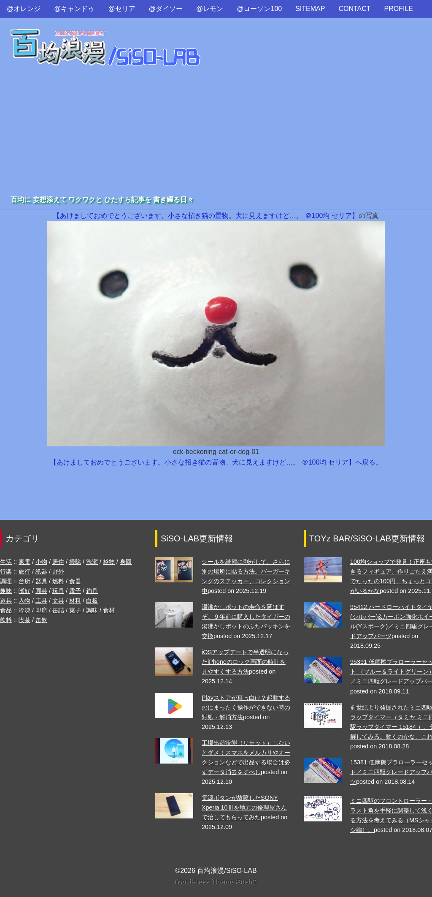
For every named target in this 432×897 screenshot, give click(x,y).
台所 (24, 581)
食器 (75, 581)
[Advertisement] (215, 130)
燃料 (58, 581)
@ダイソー (166, 8)
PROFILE (398, 8)
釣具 (92, 590)
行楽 (6, 571)
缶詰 (58, 610)
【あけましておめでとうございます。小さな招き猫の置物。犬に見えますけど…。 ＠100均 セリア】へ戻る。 (216, 462)
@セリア (121, 8)
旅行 (24, 571)
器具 (41, 581)
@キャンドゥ (74, 8)
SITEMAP (310, 8)
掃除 (75, 561)
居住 (58, 561)
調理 (6, 581)
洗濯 (92, 561)
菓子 (75, 610)
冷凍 (24, 610)
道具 (6, 600)
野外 (58, 571)
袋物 (109, 561)
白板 (92, 600)
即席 (41, 610)
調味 (92, 610)
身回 (126, 561)
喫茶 (24, 620)
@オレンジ (23, 8)
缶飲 (41, 620)
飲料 (6, 620)
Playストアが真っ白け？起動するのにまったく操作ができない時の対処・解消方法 (246, 707)
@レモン (209, 8)
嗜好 (24, 590)
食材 (109, 610)
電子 (75, 590)
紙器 (41, 571)
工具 (41, 600)
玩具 (58, 590)
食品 (6, 610)
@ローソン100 (259, 8)
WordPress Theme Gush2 (216, 881)
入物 (24, 600)
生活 (6, 561)
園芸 (41, 590)
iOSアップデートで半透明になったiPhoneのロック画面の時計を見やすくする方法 (245, 662)
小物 (41, 561)
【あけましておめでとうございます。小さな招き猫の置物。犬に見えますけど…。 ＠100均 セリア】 (206, 215)
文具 (58, 600)
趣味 (6, 590)
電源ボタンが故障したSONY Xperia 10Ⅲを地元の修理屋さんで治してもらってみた (244, 807)
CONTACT (354, 8)
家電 (24, 561)
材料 (75, 600)
